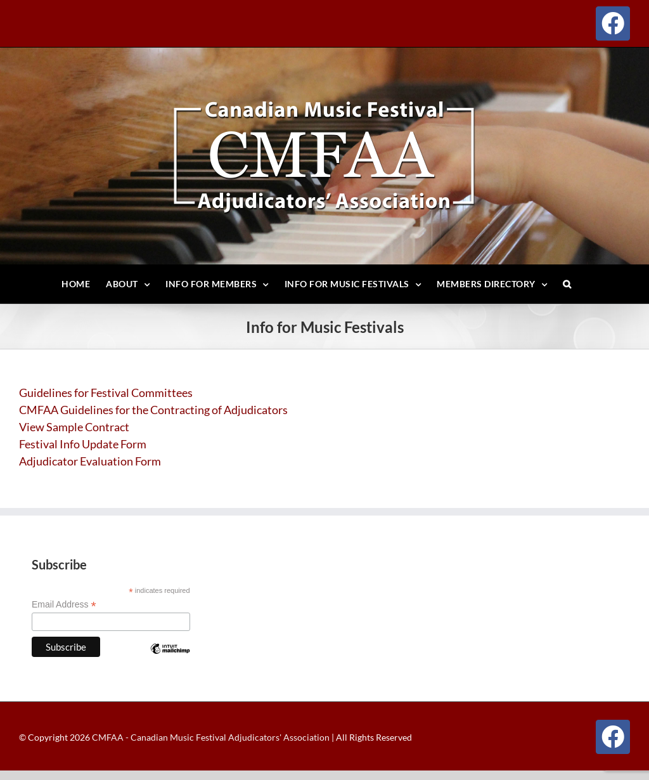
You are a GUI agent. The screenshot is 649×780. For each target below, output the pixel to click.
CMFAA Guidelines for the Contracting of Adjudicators (153, 410)
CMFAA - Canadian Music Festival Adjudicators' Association (210, 737)
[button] (567, 284)
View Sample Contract (74, 427)
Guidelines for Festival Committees (106, 393)
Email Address (64, 605)
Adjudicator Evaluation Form (90, 461)
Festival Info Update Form (82, 444)
